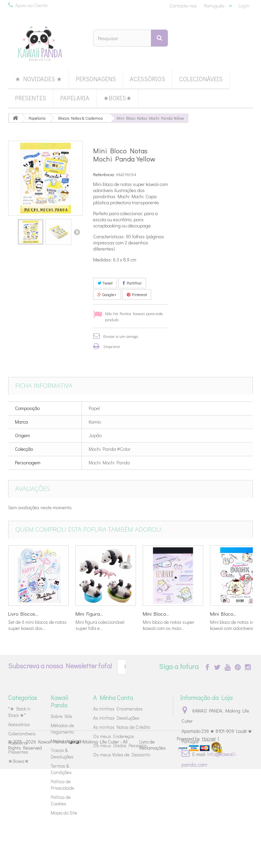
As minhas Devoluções (116, 718)
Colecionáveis (201, 79)
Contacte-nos (183, 5)
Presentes (30, 98)
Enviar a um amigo (120, 336)
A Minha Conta (113, 698)
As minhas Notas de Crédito (121, 727)
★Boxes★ (117, 98)
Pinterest (137, 294)
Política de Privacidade (62, 784)
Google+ (107, 294)
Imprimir (111, 346)
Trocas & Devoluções (62, 753)
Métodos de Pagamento (62, 728)
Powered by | (198, 825)
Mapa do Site (64, 812)
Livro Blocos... (23, 613)
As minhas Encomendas (118, 708)
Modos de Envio (67, 741)
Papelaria (74, 98)
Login (244, 5)
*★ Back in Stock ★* (19, 711)
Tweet (105, 283)
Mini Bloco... (156, 613)
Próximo (76, 231)
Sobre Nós (61, 716)
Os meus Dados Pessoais (119, 745)
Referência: (104, 174)
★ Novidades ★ (38, 79)
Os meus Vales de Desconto (121, 754)
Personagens (96, 79)
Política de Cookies (61, 800)
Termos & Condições (61, 769)
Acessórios (147, 79)
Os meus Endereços (113, 736)
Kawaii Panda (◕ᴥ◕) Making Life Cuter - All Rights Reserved (67, 831)
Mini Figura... (89, 613)
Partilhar (132, 283)
